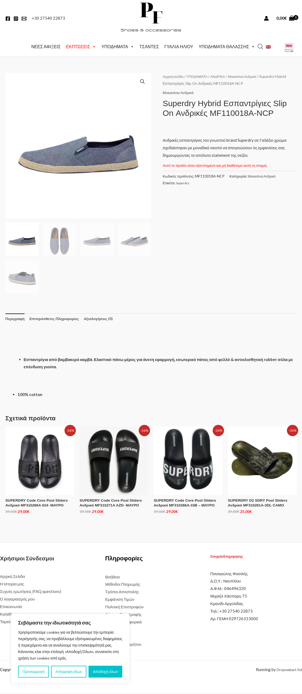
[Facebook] (7, 18)
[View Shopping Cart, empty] (285, 18)
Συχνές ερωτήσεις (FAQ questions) (30, 592)
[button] (142, 80)
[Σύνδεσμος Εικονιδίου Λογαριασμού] (266, 18)
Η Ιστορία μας (12, 584)
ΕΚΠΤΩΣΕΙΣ (81, 45)
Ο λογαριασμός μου (17, 600)
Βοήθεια (112, 577)
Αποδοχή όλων (105, 671)
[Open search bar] (260, 45)
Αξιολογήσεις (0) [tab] (106, 317)
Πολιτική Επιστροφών (124, 607)
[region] (70, 648)
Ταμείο (6, 622)
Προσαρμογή (33, 671)
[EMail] (24, 18)
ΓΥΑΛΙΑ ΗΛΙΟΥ (178, 45)
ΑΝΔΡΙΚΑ (223, 75)
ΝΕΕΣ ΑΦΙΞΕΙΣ (46, 45)
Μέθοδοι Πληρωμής (122, 585)
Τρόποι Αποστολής (122, 592)
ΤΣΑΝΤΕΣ (149, 45)
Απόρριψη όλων (68, 671)
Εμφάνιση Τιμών (119, 600)
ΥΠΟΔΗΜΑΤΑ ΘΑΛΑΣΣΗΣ (227, 45)
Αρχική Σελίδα (12, 577)
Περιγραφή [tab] (15, 317)
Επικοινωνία (11, 607)
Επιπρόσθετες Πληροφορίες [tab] (58, 317)
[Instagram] (15, 18)
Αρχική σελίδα (174, 75)
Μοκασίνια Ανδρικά (249, 75)
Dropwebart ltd (288, 670)
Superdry (183, 181)
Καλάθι (6, 615)
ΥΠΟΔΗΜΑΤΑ (117, 45)
